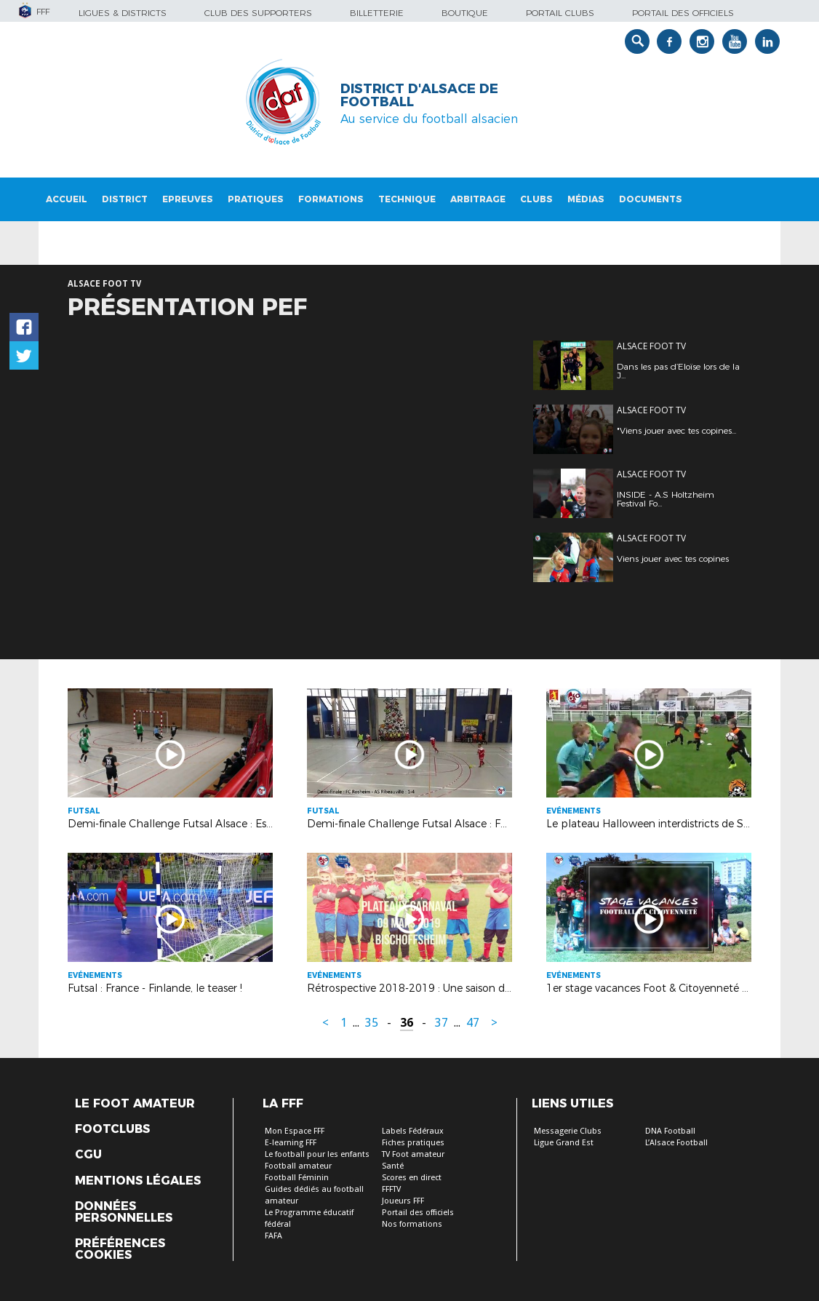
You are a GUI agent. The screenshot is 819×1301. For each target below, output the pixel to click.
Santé (393, 1166)
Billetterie (377, 13)
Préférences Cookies (120, 1249)
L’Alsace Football (676, 1142)
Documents (650, 199)
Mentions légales (138, 1181)
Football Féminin (297, 1177)
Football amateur (298, 1166)
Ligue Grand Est (564, 1142)
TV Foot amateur (413, 1154)
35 (371, 1023)
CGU (88, 1155)
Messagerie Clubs (568, 1131)
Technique (407, 199)
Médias (585, 199)
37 (441, 1023)
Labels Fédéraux (413, 1131)
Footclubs (112, 1129)
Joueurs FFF (403, 1201)
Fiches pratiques (413, 1142)
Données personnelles (123, 1212)
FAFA (273, 1236)
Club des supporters (258, 13)
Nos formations (412, 1224)
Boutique (465, 13)
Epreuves (187, 199)
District (125, 199)
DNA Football (670, 1131)
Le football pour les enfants (317, 1154)
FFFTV (391, 1189)
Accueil (66, 199)
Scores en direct (412, 1177)
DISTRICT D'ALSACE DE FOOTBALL (419, 95)
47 (472, 1023)
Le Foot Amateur (135, 1104)
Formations (331, 199)
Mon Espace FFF (294, 1131)
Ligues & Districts (123, 13)
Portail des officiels (683, 13)
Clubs (536, 199)
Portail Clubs (560, 13)
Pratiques (256, 199)
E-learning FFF (290, 1142)
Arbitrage (478, 199)
